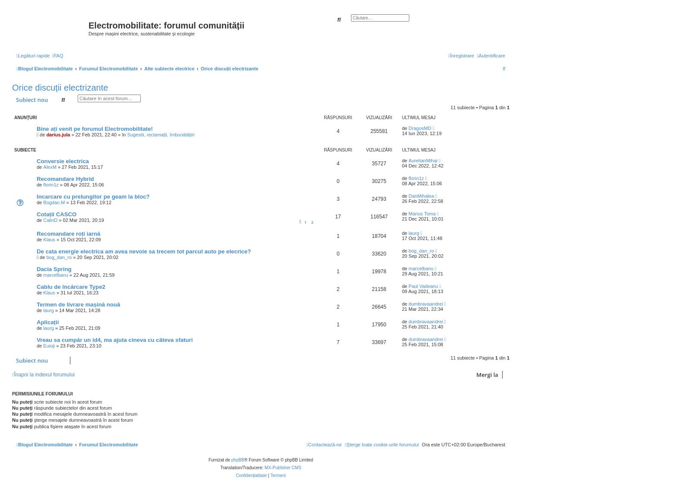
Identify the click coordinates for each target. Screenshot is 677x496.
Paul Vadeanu (423, 286)
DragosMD (419, 128)
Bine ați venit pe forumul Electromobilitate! (95, 129)
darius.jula (58, 134)
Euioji (49, 345)
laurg (413, 233)
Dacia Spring (54, 269)
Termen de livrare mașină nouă (78, 304)
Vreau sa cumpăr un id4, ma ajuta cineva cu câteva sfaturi (115, 340)
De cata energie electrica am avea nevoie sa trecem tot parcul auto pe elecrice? (144, 251)
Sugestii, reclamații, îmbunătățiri (161, 134)
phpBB (237, 460)
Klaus (49, 239)
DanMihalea (421, 196)
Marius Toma (422, 213)
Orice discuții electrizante (60, 87)
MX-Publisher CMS (283, 467)
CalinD (50, 220)
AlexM (50, 167)
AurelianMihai (422, 160)
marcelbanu (55, 275)
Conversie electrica (63, 161)
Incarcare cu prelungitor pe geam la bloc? (93, 196)
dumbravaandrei (425, 303)
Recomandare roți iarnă (68, 234)
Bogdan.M (54, 202)
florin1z (50, 184)
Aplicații (48, 322)
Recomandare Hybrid (65, 179)
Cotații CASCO (56, 214)
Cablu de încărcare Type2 (71, 287)
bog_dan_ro (59, 257)
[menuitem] (57, 56)
